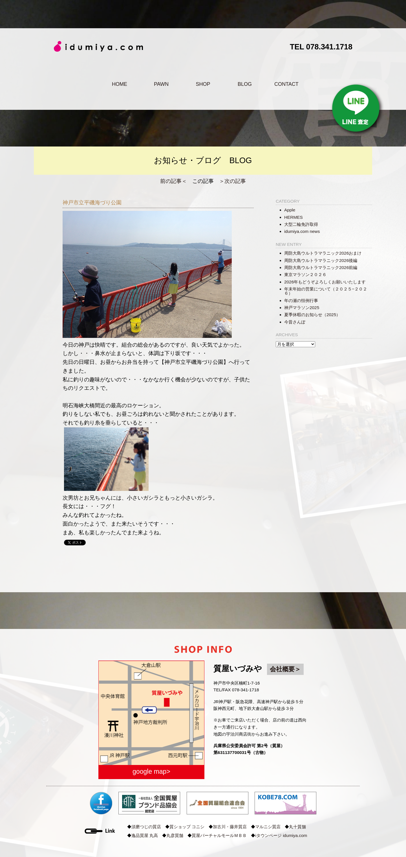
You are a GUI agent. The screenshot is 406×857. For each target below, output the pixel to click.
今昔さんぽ (294, 322)
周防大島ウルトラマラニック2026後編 (320, 260)
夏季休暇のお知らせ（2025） (312, 314)
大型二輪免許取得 (301, 224)
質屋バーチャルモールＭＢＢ (219, 835)
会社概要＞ (285, 669)
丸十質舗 (297, 826)
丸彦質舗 (174, 835)
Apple (289, 209)
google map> (151, 771)
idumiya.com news (302, 231)
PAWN (161, 84)
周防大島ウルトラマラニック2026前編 (320, 267)
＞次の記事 (232, 181)
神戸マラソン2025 (301, 307)
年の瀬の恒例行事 (301, 300)
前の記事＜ (173, 181)
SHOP (203, 84)
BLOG (245, 84)
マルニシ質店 (268, 826)
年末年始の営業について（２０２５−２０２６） (325, 291)
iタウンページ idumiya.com (281, 835)
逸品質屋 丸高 (144, 835)
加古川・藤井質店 (230, 826)
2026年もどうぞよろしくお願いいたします (325, 281)
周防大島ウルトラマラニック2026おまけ (322, 253)
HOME (119, 84)
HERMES (293, 217)
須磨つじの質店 (146, 826)
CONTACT (286, 84)
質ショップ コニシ (186, 826)
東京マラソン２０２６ (305, 274)
